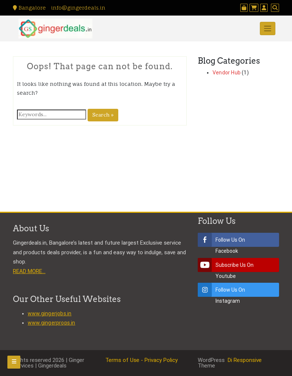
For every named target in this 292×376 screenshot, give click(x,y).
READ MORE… (29, 271)
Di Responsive (244, 360)
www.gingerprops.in (51, 323)
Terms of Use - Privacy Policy (141, 360)
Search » (102, 114)
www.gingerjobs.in (49, 313)
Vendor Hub (227, 72)
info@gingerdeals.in (77, 7)
